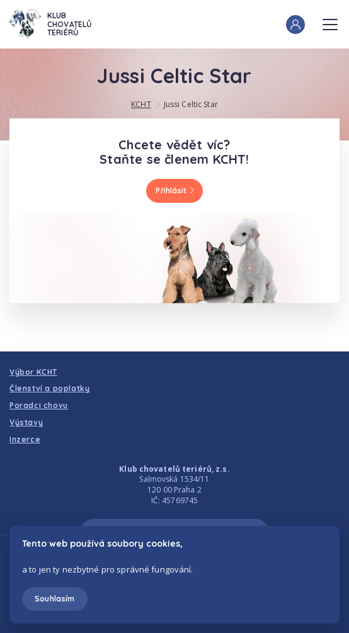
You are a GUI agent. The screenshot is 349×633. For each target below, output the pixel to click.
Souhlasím (54, 598)
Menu (330, 20)
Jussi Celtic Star (191, 104)
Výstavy (26, 422)
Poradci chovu (38, 405)
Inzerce (24, 439)
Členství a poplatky (49, 388)
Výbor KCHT (33, 372)
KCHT (141, 104)
